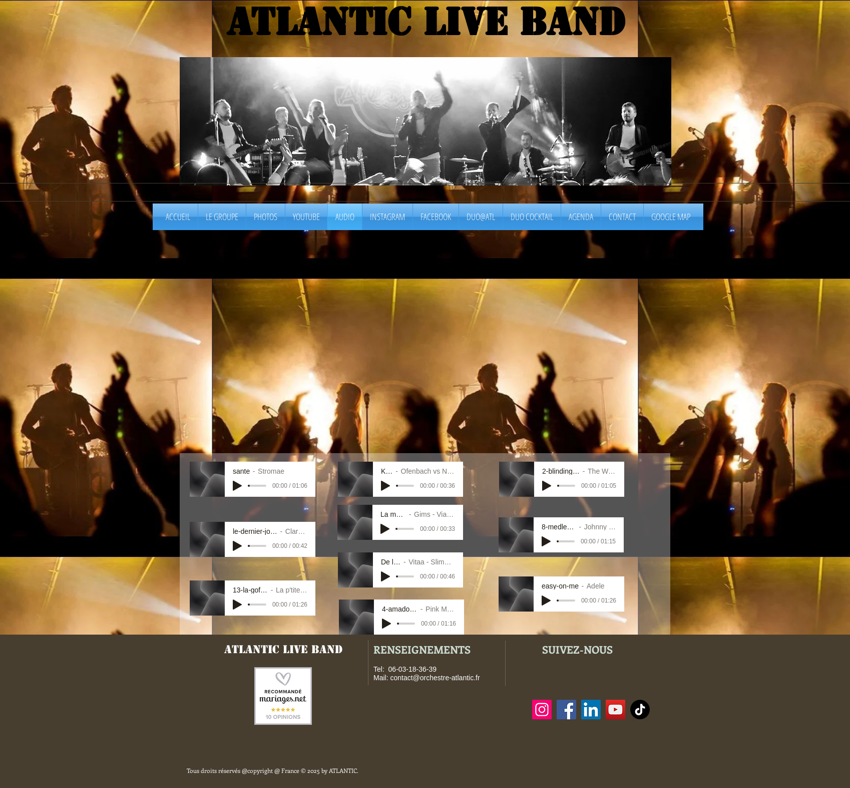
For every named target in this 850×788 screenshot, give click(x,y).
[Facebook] (566, 709)
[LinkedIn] (591, 709)
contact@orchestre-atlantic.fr (435, 678)
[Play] (237, 486)
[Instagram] (542, 709)
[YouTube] (615, 709)
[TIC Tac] (640, 709)
